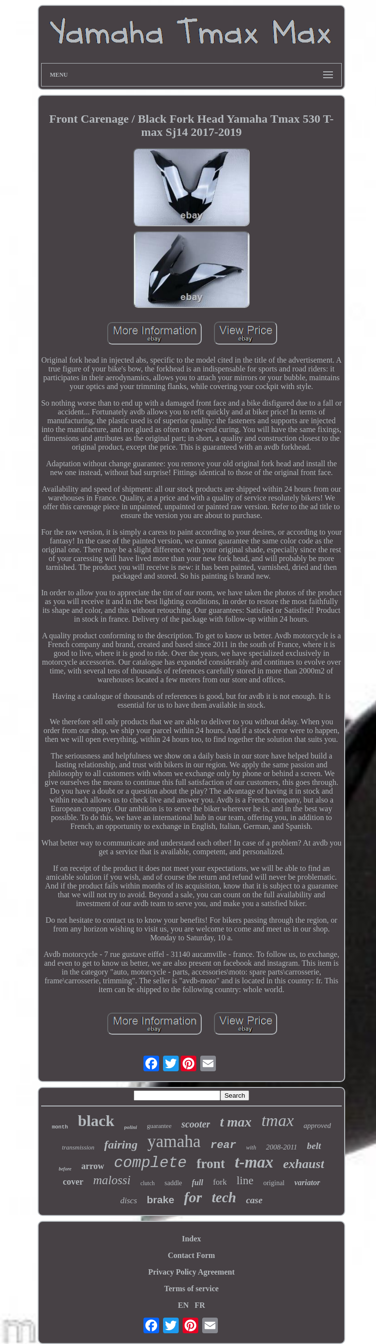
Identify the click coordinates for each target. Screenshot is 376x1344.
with (251, 1147)
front (210, 1163)
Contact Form (191, 1255)
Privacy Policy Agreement (191, 1272)
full (197, 1182)
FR (199, 1305)
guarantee (159, 1125)
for (193, 1197)
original (274, 1183)
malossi (111, 1180)
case (254, 1200)
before (65, 1168)
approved (317, 1125)
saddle (173, 1183)
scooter (195, 1124)
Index (191, 1239)
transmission (78, 1147)
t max (236, 1121)
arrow (92, 1166)
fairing (121, 1144)
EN (183, 1305)
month (60, 1127)
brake (160, 1199)
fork (220, 1182)
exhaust (303, 1164)
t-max (254, 1162)
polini (130, 1127)
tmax (277, 1120)
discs (128, 1200)
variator (307, 1182)
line (245, 1180)
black (96, 1120)
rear (223, 1145)
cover (73, 1182)
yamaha (174, 1141)
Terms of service (191, 1288)
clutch (148, 1183)
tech (224, 1197)
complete (150, 1162)
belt (314, 1146)
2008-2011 (281, 1147)
